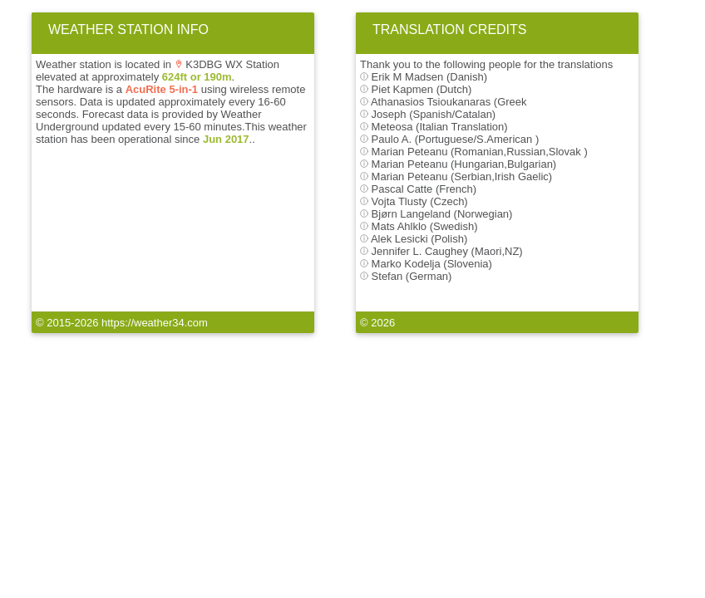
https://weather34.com (154, 322)
